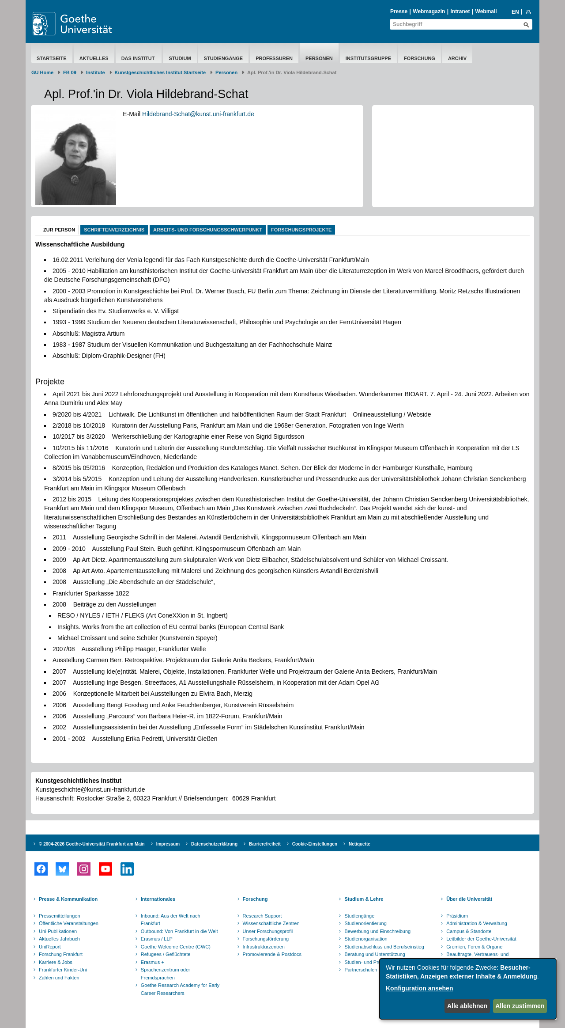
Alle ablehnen (467, 1005)
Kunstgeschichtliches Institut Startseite (160, 72)
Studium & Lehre (363, 899)
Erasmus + (152, 962)
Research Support (262, 915)
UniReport (50, 946)
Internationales (158, 899)
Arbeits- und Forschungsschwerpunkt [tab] (207, 229)
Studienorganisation (365, 938)
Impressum (168, 844)
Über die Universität (469, 899)
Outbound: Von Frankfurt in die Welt (179, 931)
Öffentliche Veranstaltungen (68, 923)
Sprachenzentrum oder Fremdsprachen (165, 973)
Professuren (274, 58)
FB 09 (69, 72)
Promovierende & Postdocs (272, 954)
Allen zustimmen (519, 1005)
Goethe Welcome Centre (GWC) (176, 946)
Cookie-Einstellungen (314, 844)
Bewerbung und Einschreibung (377, 931)
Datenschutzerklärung (214, 844)
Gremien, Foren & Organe (474, 946)
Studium (180, 58)
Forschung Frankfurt (61, 954)
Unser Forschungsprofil (268, 931)
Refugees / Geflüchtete (166, 954)
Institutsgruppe (368, 58)
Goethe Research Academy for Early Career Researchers (180, 989)
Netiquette (359, 844)
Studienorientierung (365, 923)
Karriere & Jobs (55, 962)
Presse (398, 11)
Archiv (457, 58)
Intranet (460, 11)
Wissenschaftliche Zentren (271, 923)
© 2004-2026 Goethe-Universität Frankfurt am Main (92, 844)
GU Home (42, 72)
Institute (95, 72)
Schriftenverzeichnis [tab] (114, 229)
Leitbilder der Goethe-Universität (481, 938)
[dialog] (468, 989)
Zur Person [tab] (59, 229)
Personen (319, 58)
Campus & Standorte (468, 931)
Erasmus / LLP (157, 938)
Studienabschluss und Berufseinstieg (384, 946)
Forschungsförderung (266, 938)
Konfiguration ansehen (419, 988)
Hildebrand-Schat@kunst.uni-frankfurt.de (198, 114)
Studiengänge (223, 58)
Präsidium (457, 915)
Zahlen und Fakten (59, 977)
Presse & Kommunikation (68, 899)
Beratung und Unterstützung (374, 954)
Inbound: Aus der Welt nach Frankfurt (170, 919)
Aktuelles (94, 58)
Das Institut (138, 58)
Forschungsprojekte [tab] (301, 229)
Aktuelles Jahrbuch (59, 938)
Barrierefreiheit (265, 844)
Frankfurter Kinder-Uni (63, 969)
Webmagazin (429, 11)
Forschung (419, 58)
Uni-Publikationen (58, 931)
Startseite (52, 58)
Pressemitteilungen (59, 915)
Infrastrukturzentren (264, 946)
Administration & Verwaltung (476, 923)
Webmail (486, 11)
